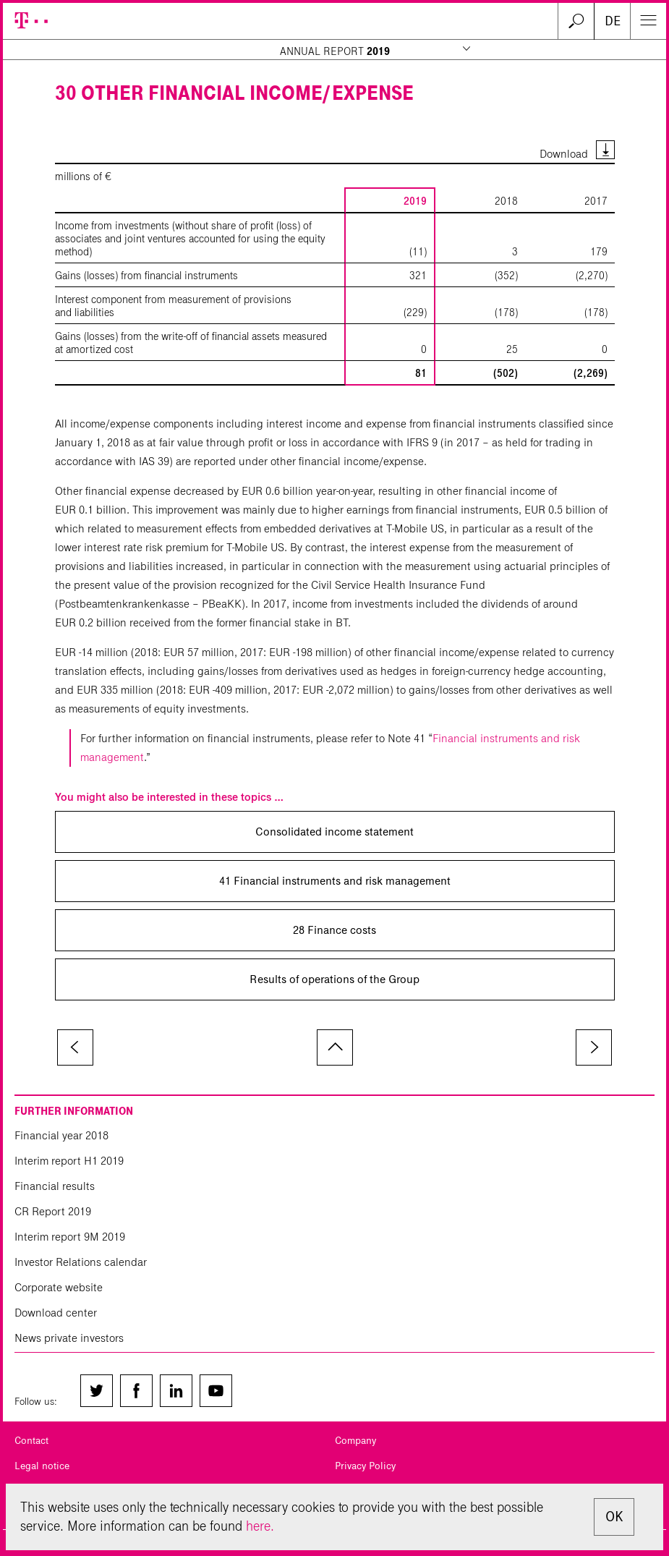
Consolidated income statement (334, 831)
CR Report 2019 (52, 1211)
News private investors (69, 1338)
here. (260, 1526)
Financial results (54, 1186)
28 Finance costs (334, 930)
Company (355, 1440)
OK (614, 1516)
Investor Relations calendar (80, 1262)
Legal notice (41, 1466)
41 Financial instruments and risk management (335, 881)
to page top (335, 1047)
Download (564, 154)
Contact (31, 1440)
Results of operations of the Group (334, 979)
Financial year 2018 (61, 1135)
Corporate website (58, 1287)
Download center (55, 1312)
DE (613, 21)
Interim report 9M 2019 (69, 1236)
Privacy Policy (365, 1466)
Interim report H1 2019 (69, 1161)
